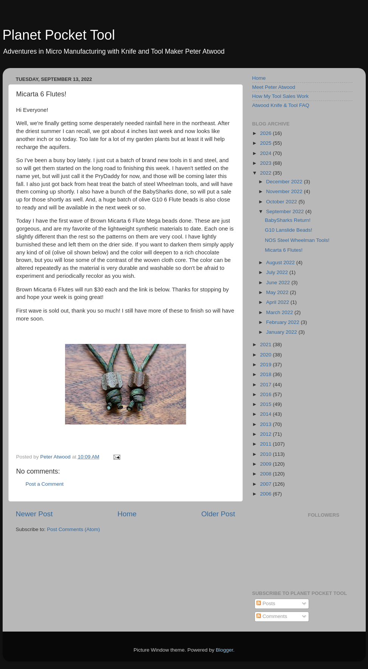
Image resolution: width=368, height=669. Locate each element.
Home (127, 514)
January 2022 (282, 332)
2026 (266, 133)
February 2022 (283, 322)
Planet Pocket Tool (59, 35)
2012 (266, 434)
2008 (266, 474)
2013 (266, 424)
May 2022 (278, 292)
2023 (266, 163)
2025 (266, 143)
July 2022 (278, 272)
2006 (266, 494)
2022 (266, 173)
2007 (266, 484)
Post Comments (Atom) (73, 529)
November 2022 (285, 191)
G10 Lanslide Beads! (288, 230)
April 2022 (278, 302)
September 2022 (286, 211)
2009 (266, 464)
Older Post (218, 514)
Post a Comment (45, 484)
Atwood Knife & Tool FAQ (280, 105)
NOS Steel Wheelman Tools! (297, 240)
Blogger (224, 650)
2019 (266, 364)
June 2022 (279, 282)
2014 (266, 414)
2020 (266, 355)
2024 (266, 153)
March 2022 (280, 312)
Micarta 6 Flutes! (284, 250)
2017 (266, 384)
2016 (266, 394)
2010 (266, 454)
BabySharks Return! (288, 220)
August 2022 (281, 262)
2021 (266, 344)
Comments (271, 616)
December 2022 (285, 181)
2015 (266, 404)
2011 (266, 444)
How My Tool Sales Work (280, 96)
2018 (266, 374)
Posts (265, 603)
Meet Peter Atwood (273, 87)
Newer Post (34, 514)
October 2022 (282, 201)
